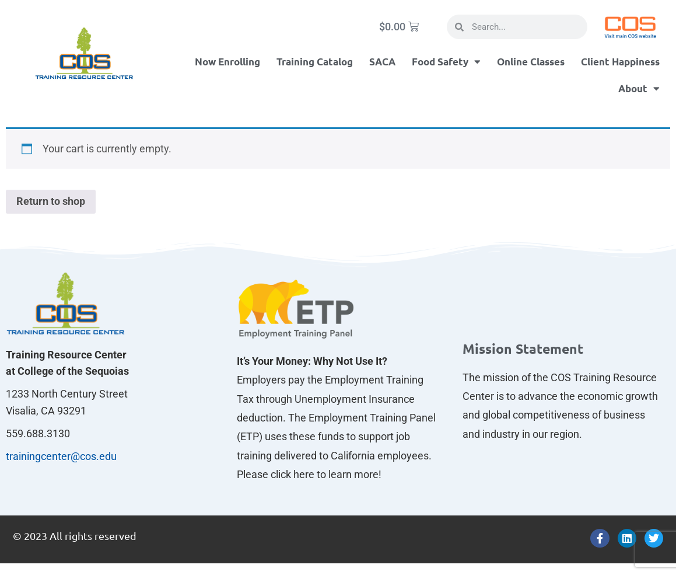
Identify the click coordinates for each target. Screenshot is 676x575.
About (639, 88)
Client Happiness (620, 61)
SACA (382, 61)
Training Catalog (314, 61)
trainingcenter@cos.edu (61, 456)
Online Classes (531, 61)
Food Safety (446, 61)
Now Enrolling (227, 61)
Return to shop (50, 201)
